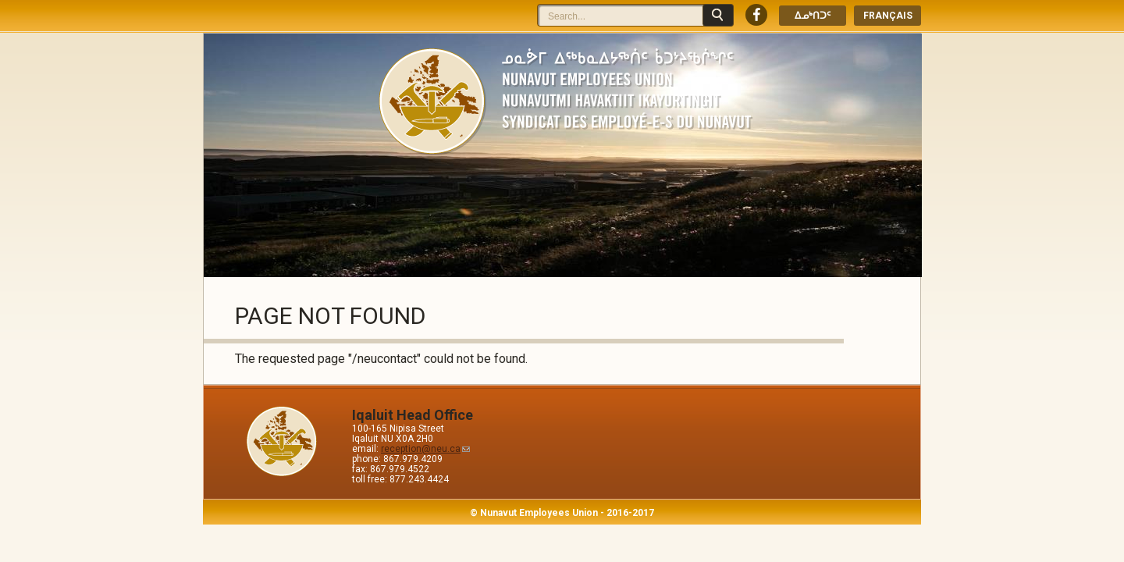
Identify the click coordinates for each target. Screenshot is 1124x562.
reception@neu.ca (425, 448)
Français (887, 15)
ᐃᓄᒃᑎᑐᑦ (813, 15)
